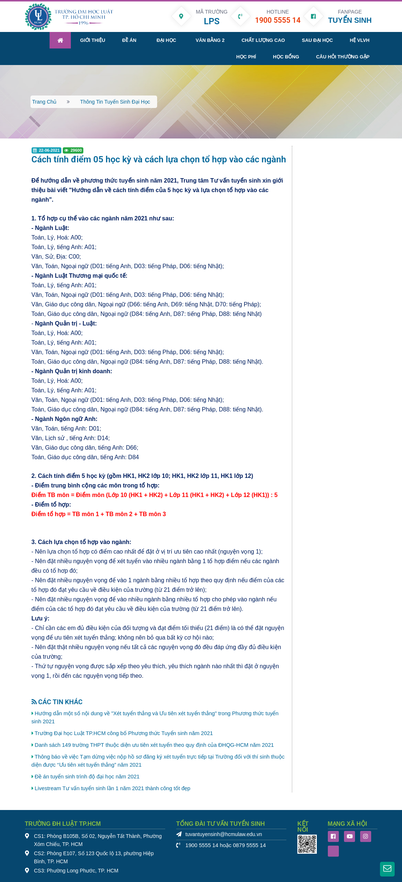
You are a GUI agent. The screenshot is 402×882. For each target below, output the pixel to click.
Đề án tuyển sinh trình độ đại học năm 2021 (87, 777)
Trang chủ (44, 102)
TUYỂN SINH (350, 20)
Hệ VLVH (360, 40)
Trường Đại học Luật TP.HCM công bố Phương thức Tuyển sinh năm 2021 (124, 733)
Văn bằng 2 (210, 40)
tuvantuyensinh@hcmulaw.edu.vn (223, 834)
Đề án (129, 40)
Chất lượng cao (263, 40)
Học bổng (286, 57)
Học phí (246, 57)
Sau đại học (317, 40)
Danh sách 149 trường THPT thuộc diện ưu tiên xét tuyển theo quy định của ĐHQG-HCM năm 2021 (154, 745)
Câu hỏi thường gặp (343, 57)
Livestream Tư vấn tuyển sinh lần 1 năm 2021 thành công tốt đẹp (113, 788)
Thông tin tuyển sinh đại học (115, 102)
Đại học (166, 40)
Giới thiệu (92, 40)
